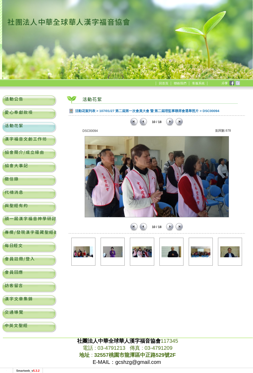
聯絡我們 (180, 83)
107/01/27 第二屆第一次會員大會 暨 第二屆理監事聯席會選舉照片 (149, 111)
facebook (231, 83)
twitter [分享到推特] (237, 83)
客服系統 (198, 83)
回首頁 (163, 83)
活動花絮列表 (85, 111)
